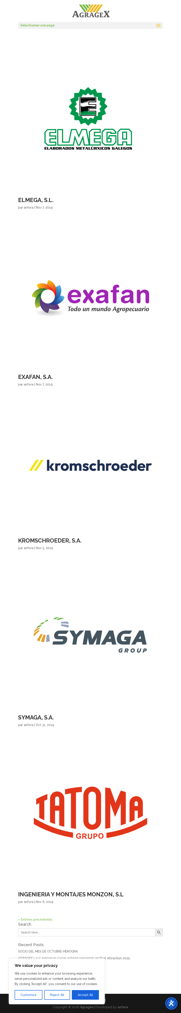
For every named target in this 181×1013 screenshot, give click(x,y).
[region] (57, 981)
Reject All (57, 995)
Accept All (85, 995)
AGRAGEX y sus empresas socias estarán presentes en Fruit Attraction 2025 (74, 958)
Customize (28, 995)
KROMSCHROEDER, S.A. (49, 540)
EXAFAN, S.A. (35, 377)
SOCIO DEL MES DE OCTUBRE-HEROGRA (48, 951)
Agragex (86, 1007)
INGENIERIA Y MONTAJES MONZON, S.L (71, 894)
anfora (28, 207)
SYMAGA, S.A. (36, 717)
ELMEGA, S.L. (35, 200)
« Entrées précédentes (35, 919)
